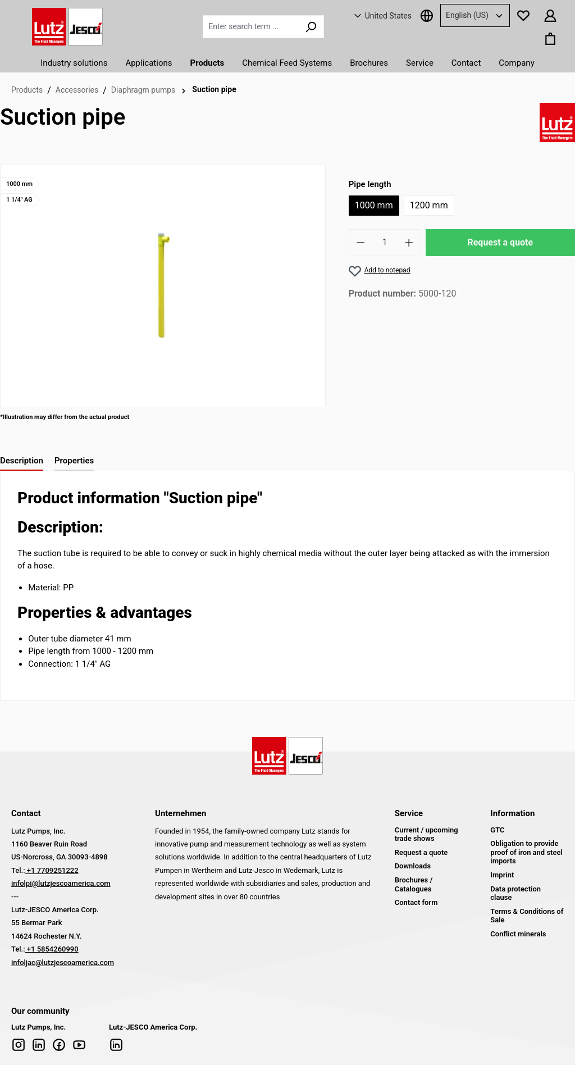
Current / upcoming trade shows (426, 834)
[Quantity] (384, 242)
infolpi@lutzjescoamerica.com (61, 883)
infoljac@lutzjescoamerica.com (62, 962)
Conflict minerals (518, 934)
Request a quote (500, 242)
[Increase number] (409, 242)
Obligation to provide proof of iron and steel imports (526, 852)
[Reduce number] (360, 242)
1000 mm (374, 205)
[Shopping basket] (550, 38)
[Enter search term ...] (250, 26)
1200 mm (429, 205)
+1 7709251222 (52, 870)
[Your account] (550, 15)
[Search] (311, 26)
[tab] (21, 461)
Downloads (413, 866)
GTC (497, 830)
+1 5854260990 (52, 949)
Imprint (502, 875)
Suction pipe (214, 89)
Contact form (416, 902)
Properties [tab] (74, 461)
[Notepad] (523, 15)
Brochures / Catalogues (414, 884)
